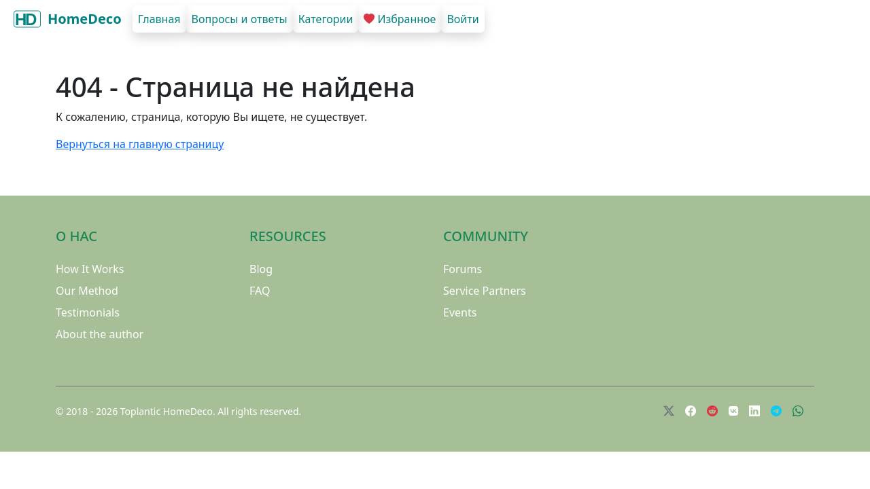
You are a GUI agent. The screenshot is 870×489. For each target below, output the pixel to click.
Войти (462, 19)
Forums (462, 268)
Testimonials (88, 312)
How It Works (90, 268)
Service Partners (484, 290)
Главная (159, 19)
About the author (99, 334)
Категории (325, 19)
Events (459, 312)
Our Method (87, 290)
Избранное (400, 19)
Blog (261, 268)
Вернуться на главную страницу (140, 144)
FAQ (259, 290)
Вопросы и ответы (240, 19)
